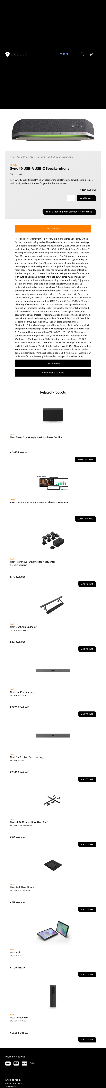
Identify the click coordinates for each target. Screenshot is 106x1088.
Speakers (35, 156)
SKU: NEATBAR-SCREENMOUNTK (22, 825)
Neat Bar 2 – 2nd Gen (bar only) (27, 757)
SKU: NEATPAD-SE (16, 956)
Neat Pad (15, 952)
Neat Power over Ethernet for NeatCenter (32, 562)
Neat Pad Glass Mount (22, 887)
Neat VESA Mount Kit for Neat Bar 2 (29, 822)
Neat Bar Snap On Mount (23, 627)
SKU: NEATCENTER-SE (18, 1021)
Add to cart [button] (87, 584)
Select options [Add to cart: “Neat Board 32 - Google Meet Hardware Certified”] (85, 459)
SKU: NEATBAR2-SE (17, 760)
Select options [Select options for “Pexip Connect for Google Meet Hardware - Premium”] (85, 518)
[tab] (53, 228)
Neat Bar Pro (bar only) (22, 692)
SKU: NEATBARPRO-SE (18, 695)
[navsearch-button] (82, 54)
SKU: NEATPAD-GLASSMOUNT (20, 891)
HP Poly (13, 165)
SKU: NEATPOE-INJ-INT (18, 565)
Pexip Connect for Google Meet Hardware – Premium (39, 502)
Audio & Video (23, 156)
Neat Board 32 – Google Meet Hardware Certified (36, 437)
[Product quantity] (71, 198)
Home (12, 156)
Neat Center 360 (19, 1017)
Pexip (12, 499)
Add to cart (86, 198)
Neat (12, 434)
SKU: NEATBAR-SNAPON (19, 630)
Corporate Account (13, 1083)
